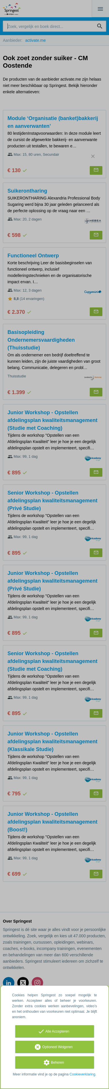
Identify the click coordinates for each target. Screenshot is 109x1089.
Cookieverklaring (82, 1074)
